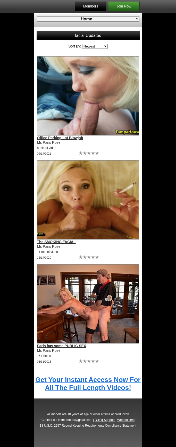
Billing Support (105, 420)
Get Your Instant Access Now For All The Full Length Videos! (87, 384)
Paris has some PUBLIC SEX (61, 346)
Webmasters (126, 420)
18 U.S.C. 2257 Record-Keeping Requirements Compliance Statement (88, 425)
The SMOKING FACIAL (56, 242)
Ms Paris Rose (49, 142)
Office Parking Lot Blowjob (60, 138)
